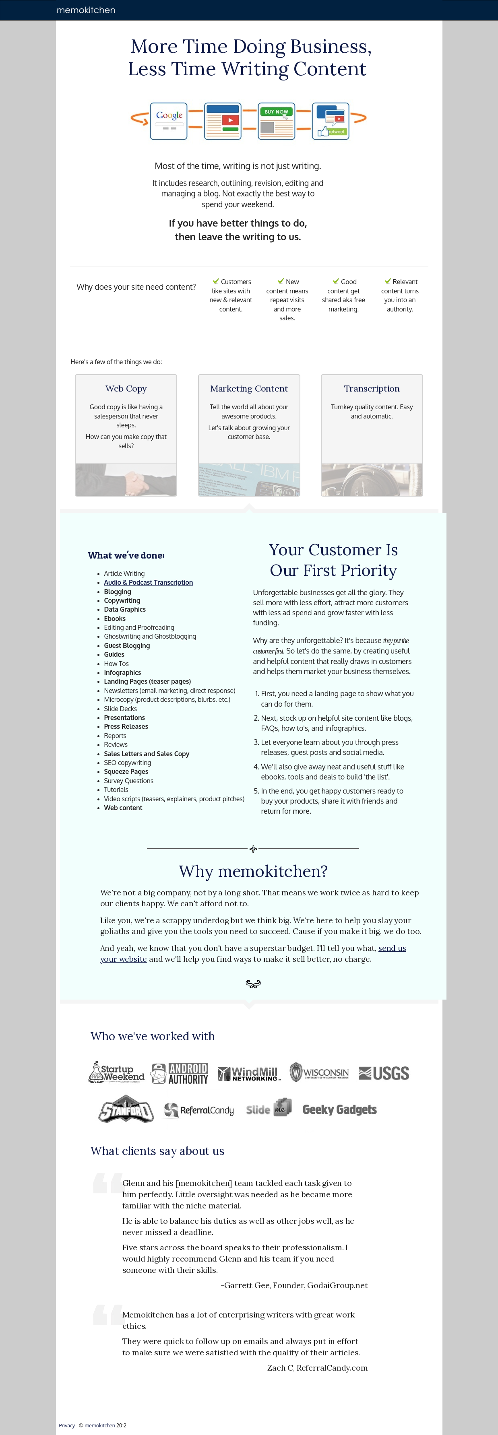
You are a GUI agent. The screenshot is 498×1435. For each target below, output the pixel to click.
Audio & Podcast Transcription (148, 582)
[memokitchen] (86, 10)
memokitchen (100, 1425)
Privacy (67, 1425)
